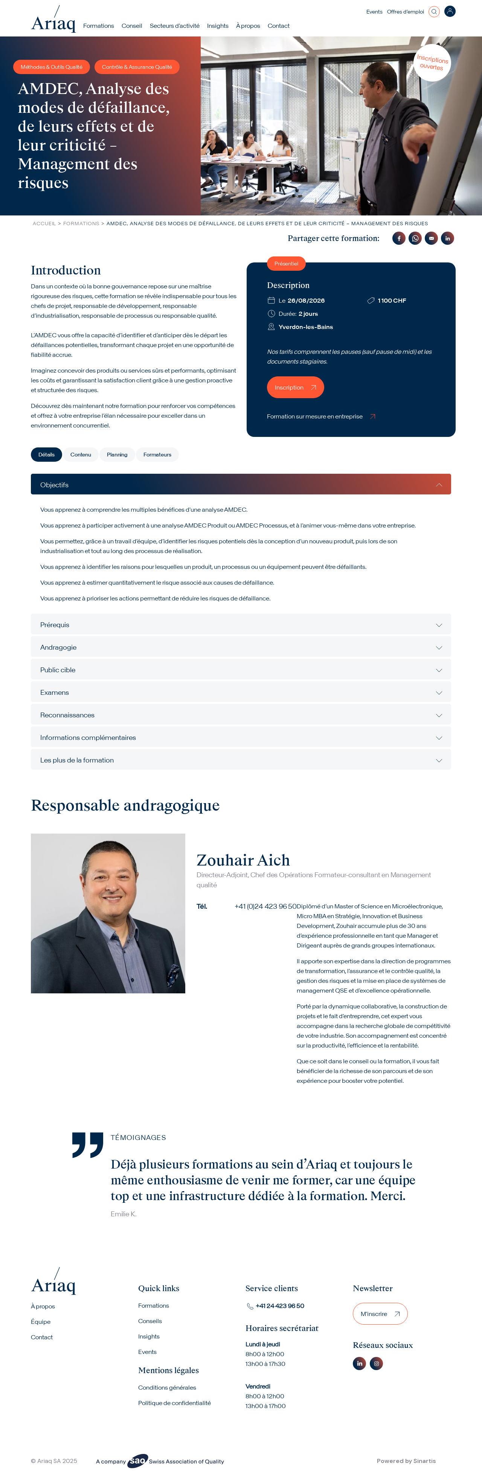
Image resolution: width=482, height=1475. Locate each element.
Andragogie (58, 647)
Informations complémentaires (88, 737)
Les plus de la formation (77, 760)
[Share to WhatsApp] (415, 238)
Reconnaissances (67, 715)
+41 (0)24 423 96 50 (266, 906)
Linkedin (359, 1363)
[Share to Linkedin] (447, 238)
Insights (218, 25)
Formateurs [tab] (157, 454)
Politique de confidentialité (174, 1403)
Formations (99, 25)
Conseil (132, 25)
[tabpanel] (241, 622)
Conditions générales (167, 1388)
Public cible (57, 669)
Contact (279, 25)
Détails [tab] (46, 454)
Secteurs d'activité (175, 25)
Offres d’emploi (405, 11)
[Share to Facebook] (399, 238)
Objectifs (54, 485)
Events (374, 11)
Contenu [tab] (80, 454)
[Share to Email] (431, 238)
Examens (54, 692)
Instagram (376, 1363)
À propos (43, 1306)
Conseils (150, 1321)
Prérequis (54, 624)
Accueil (44, 223)
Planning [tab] (117, 454)
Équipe (40, 1322)
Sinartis (424, 1461)
